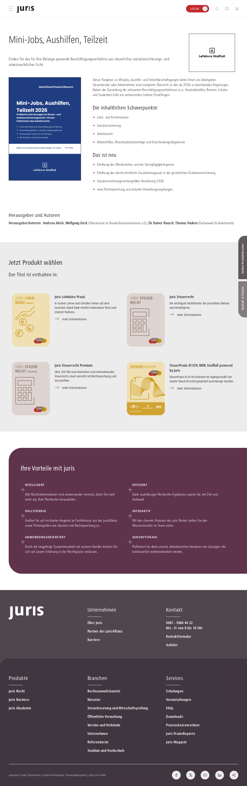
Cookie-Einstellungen (53, 775)
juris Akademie (20, 708)
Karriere (93, 640)
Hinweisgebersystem (76, 775)
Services (174, 678)
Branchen (97, 678)
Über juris (94, 623)
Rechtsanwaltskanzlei (103, 691)
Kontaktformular (178, 636)
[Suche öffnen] (218, 8)
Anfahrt (172, 645)
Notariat (93, 699)
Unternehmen (97, 733)
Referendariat (98, 742)
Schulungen (174, 691)
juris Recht (17, 691)
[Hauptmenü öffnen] (11, 8)
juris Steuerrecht (182, 297)
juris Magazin (176, 742)
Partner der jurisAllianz (105, 631)
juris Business (19, 699)
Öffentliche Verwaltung (104, 716)
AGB (24, 775)
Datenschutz (34, 775)
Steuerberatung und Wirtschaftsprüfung (117, 708)
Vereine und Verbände (104, 725)
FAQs (169, 708)
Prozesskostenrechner (183, 725)
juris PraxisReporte (180, 733)
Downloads (174, 716)
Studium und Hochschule (106, 750)
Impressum (14, 775)
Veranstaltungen (178, 699)
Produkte (18, 678)
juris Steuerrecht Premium (73, 365)
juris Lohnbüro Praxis (70, 297)
